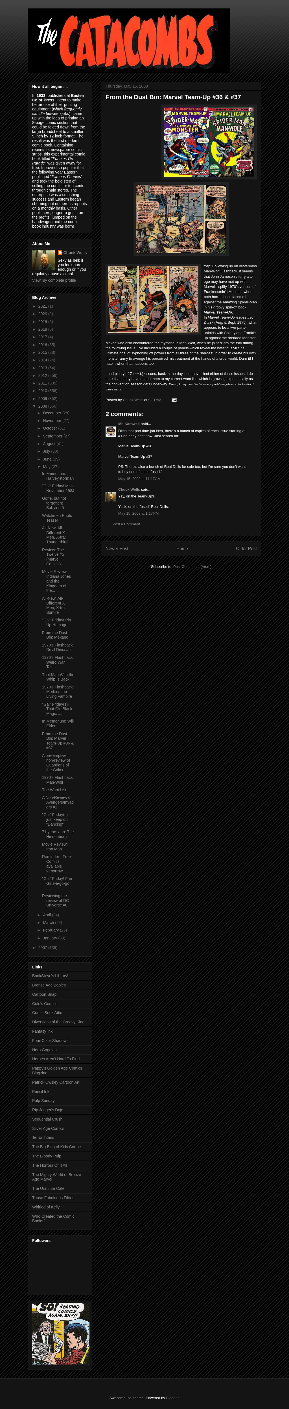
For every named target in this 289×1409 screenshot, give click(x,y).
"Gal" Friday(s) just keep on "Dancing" (55, 819)
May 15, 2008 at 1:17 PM (138, 513)
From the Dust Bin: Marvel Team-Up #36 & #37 (58, 741)
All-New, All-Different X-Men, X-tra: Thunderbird (55, 535)
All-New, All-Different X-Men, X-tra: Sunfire (54, 605)
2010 (43, 390)
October (50, 428)
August (49, 443)
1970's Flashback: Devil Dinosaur (58, 647)
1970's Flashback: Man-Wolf (58, 779)
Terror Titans (43, 1137)
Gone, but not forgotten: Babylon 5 (54, 503)
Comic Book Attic (47, 1012)
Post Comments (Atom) (192, 567)
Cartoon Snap (44, 994)
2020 (43, 314)
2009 (43, 398)
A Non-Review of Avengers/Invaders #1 (58, 802)
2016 (43, 345)
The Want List (54, 790)
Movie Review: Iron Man (55, 846)
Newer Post (117, 548)
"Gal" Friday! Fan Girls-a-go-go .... (57, 883)
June (47, 459)
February (51, 930)
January (50, 938)
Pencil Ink (40, 1091)
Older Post (246, 548)
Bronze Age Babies (49, 985)
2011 (43, 383)
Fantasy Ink (42, 1031)
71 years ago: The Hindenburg (58, 834)
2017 (43, 337)
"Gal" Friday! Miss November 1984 (58, 488)
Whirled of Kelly (46, 1207)
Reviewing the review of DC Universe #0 (55, 901)
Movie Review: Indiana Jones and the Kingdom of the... (56, 581)
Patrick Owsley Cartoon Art (55, 1082)
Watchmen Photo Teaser (57, 518)
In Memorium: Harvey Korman (58, 476)
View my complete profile (54, 280)
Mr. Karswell (129, 424)
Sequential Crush (47, 1119)
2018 (43, 329)
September (53, 436)
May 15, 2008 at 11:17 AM (139, 479)
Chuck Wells (129, 489)
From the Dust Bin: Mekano (55, 635)
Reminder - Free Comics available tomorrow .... (56, 863)
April (47, 915)
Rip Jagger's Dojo (47, 1110)
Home (182, 548)
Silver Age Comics (48, 1128)
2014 (43, 360)
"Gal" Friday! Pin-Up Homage (57, 622)
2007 (43, 947)
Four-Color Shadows (50, 1040)
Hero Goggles (44, 1050)
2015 (43, 352)
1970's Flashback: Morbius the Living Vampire (58, 692)
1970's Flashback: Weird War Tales (58, 662)
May (47, 467)
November (52, 420)
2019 (43, 321)
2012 (43, 375)
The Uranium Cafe (48, 1188)
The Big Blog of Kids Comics (57, 1146)
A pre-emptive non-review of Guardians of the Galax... (56, 762)
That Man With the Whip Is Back (58, 677)
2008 (43, 406)
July (47, 451)
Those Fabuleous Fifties (53, 1197)
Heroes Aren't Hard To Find (56, 1059)
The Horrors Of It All (49, 1165)
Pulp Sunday (43, 1100)
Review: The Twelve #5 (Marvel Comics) (53, 557)
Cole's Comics (44, 1003)
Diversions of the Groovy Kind (58, 1022)
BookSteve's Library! (50, 976)
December (52, 413)
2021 (43, 306)
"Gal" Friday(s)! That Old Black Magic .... (57, 709)
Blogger (172, 1398)
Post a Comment (126, 524)
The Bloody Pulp (46, 1156)
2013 (43, 368)
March (49, 922)
